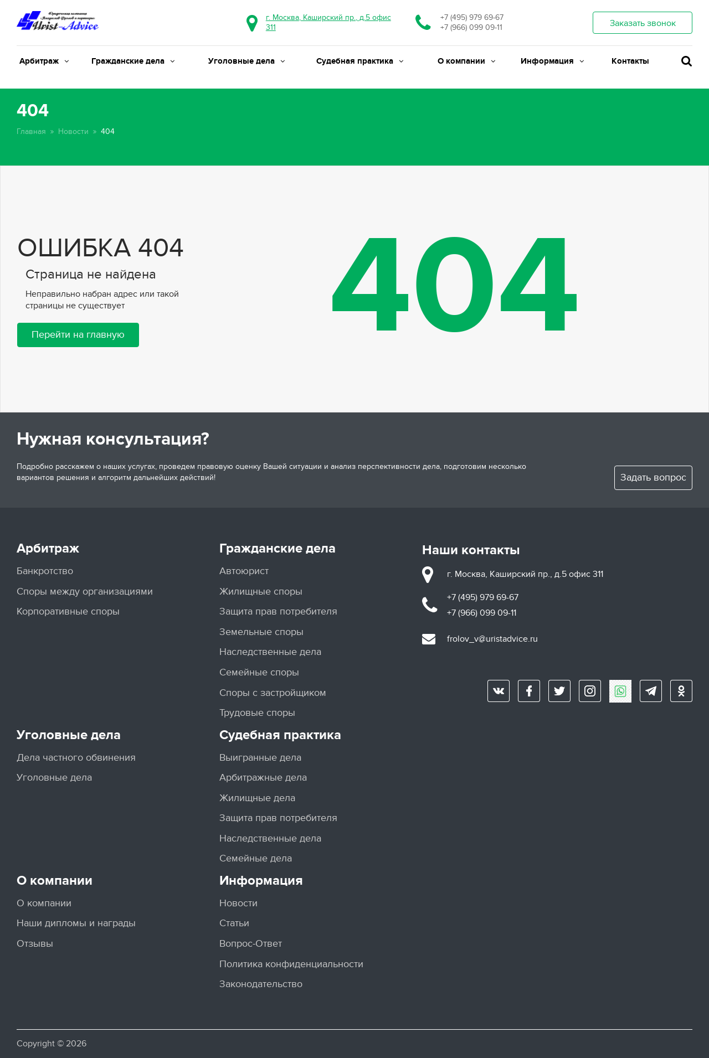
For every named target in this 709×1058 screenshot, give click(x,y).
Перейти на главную (78, 334)
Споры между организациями (85, 591)
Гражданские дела (132, 61)
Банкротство (45, 571)
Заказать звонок (643, 23)
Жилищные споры (260, 591)
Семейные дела (255, 858)
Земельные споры (261, 632)
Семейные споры (259, 672)
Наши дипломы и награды (76, 923)
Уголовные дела (246, 61)
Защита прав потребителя (278, 611)
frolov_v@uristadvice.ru (492, 638)
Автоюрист (244, 571)
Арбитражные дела (263, 777)
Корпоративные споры (68, 611)
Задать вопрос (653, 477)
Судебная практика (359, 61)
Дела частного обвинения (76, 757)
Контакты (630, 61)
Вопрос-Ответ (250, 943)
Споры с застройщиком (272, 693)
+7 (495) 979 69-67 (472, 17)
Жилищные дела (257, 798)
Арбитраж (44, 61)
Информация (552, 61)
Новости (73, 131)
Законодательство (260, 984)
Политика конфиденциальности (291, 964)
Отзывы (35, 943)
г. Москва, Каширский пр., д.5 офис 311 (525, 574)
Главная (31, 131)
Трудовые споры (257, 713)
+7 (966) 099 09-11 (471, 27)
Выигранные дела (260, 757)
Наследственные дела (270, 652)
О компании (466, 61)
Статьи (234, 923)
